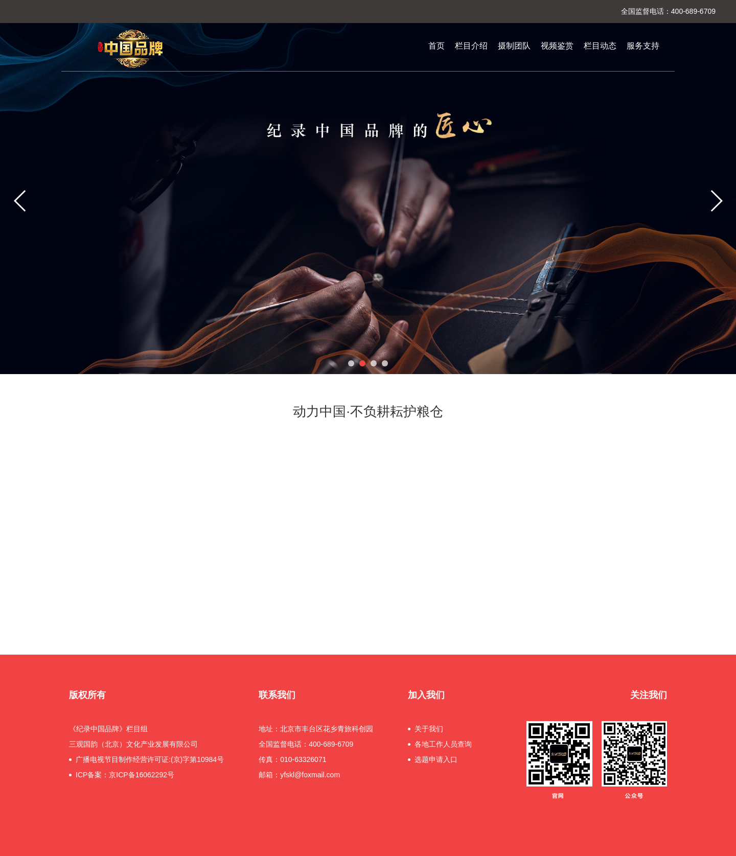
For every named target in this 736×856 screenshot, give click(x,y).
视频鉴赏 (557, 45)
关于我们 (429, 729)
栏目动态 (600, 45)
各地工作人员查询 (443, 744)
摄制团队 (514, 45)
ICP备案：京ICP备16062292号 (125, 775)
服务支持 (643, 45)
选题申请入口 (436, 759)
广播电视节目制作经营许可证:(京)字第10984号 (150, 759)
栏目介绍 (471, 45)
